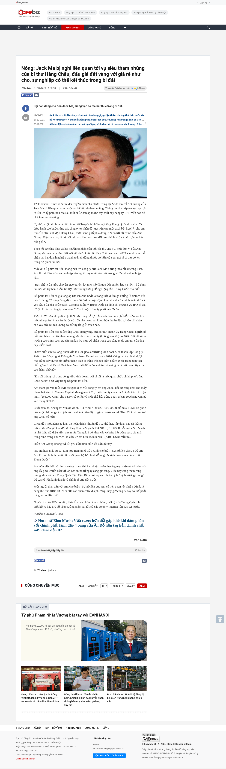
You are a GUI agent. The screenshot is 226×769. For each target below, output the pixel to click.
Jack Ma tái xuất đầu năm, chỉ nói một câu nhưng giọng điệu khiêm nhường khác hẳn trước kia (96, 115)
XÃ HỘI (30, 27)
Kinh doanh (70, 88)
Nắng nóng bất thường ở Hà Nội (150, 12)
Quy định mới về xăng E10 (114, 12)
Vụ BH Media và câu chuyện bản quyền (69, 18)
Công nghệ (92, 727)
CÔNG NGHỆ (94, 27)
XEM (142, 585)
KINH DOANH (72, 27)
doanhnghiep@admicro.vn (111, 748)
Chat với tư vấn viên (109, 756)
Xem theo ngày (88, 585)
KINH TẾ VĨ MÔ (49, 27)
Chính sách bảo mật (25, 759)
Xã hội (37, 727)
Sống (106, 727)
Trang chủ (23, 727)
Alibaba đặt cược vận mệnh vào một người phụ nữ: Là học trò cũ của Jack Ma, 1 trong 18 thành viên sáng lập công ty (107, 124)
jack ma (52, 570)
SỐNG (112, 27)
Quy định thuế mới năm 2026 (80, 12)
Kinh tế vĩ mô (53, 727)
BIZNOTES (54, 12)
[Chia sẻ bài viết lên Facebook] (25, 108)
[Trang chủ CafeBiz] (18, 27)
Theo (90, 550)
